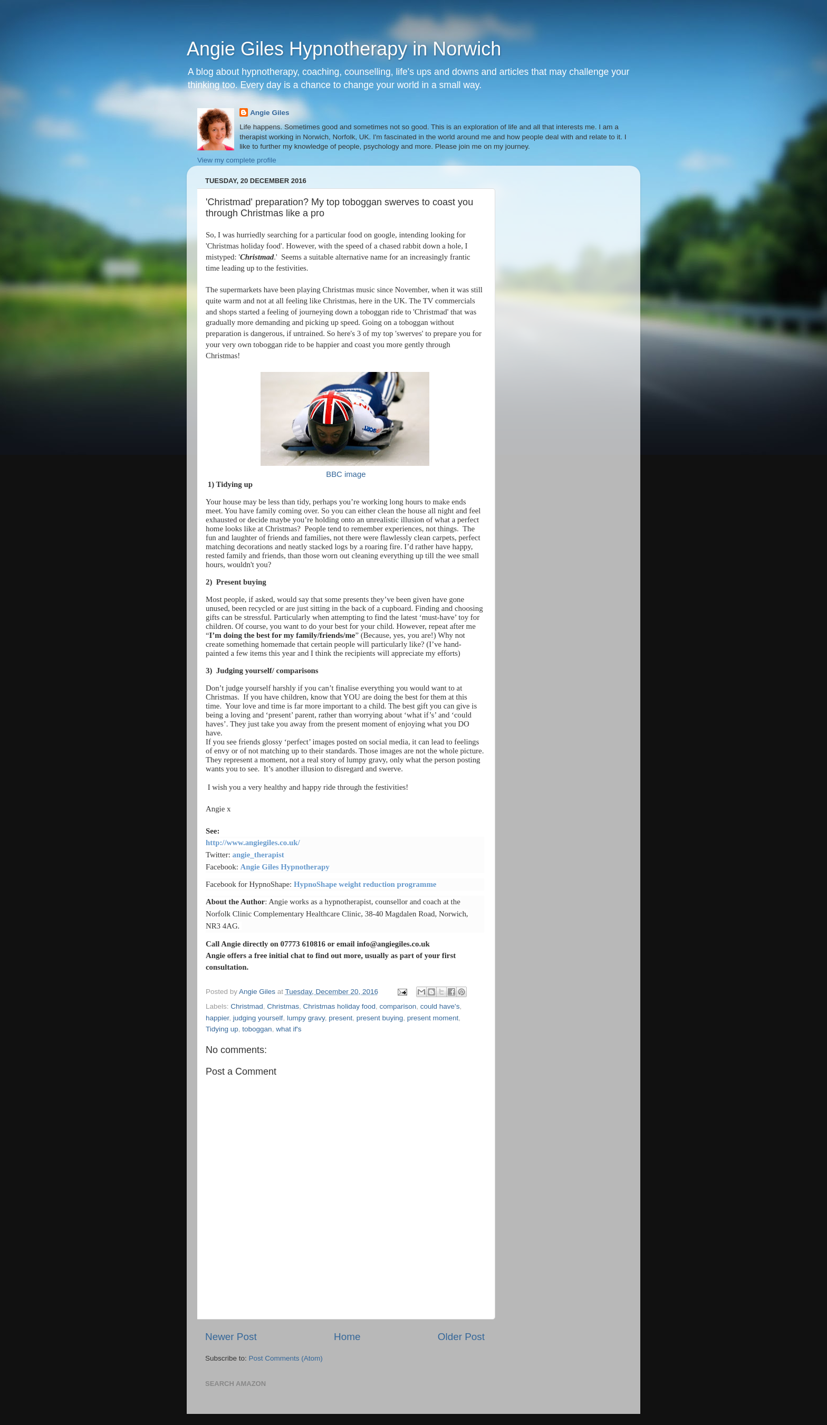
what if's (288, 1029)
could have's (440, 1006)
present (340, 1018)
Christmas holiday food (339, 1006)
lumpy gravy (306, 1018)
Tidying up (222, 1029)
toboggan (257, 1029)
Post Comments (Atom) (286, 1358)
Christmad (246, 1006)
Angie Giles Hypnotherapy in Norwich (344, 49)
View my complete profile (236, 160)
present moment (433, 1018)
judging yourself (258, 1018)
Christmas (283, 1006)
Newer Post (231, 1336)
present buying (380, 1018)
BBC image (346, 474)
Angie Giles (269, 113)
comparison (397, 1006)
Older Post (461, 1336)
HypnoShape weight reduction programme (365, 884)
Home (347, 1336)
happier (217, 1018)
